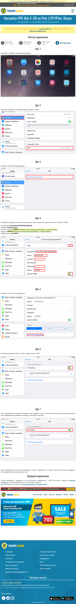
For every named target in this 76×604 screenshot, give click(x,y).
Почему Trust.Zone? (48, 552)
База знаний (45, 568)
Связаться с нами (47, 555)
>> (34, 5)
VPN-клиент (10, 555)
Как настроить (61, 1)
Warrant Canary (11, 568)
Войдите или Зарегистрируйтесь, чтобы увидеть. (38, 229)
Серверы (9, 558)
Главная (8, 552)
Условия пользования (14, 562)
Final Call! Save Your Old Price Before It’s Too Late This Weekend (26, 585)
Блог (42, 562)
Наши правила (11, 565)
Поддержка (44, 558)
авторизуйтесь (45, 29)
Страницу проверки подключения (34, 484)
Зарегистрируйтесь (37, 31)
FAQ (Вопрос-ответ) (48, 565)
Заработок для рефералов (16, 572)
